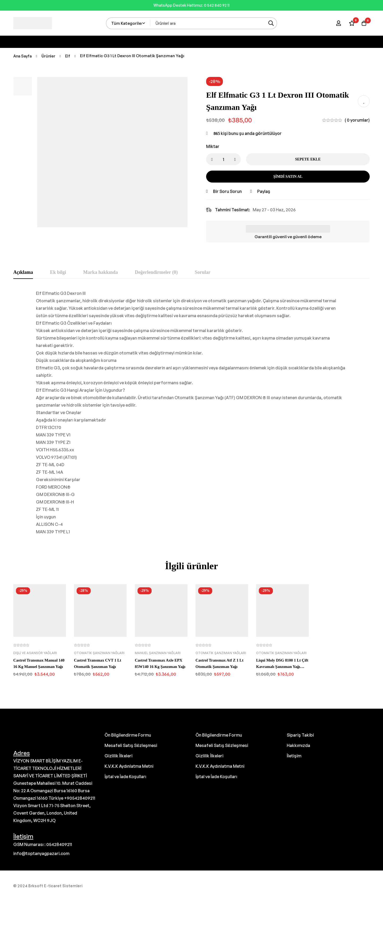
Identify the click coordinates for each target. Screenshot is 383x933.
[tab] (23, 272)
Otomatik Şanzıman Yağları (99, 653)
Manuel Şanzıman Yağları (158, 653)
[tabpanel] (191, 412)
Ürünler (50, 55)
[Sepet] (362, 23)
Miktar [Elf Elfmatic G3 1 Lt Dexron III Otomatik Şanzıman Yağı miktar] (212, 146)
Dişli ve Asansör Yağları (35, 653)
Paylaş (263, 191)
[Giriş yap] (336, 23)
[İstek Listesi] (349, 23)
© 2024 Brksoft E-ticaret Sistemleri (48, 886)
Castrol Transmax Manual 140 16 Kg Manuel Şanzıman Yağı (39, 666)
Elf (69, 55)
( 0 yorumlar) (357, 120)
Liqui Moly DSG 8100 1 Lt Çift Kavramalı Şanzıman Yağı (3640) (280, 666)
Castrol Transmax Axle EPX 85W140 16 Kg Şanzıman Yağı (160, 666)
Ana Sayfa (23, 55)
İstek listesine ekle (364, 101)
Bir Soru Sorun (227, 191)
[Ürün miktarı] (223, 159)
